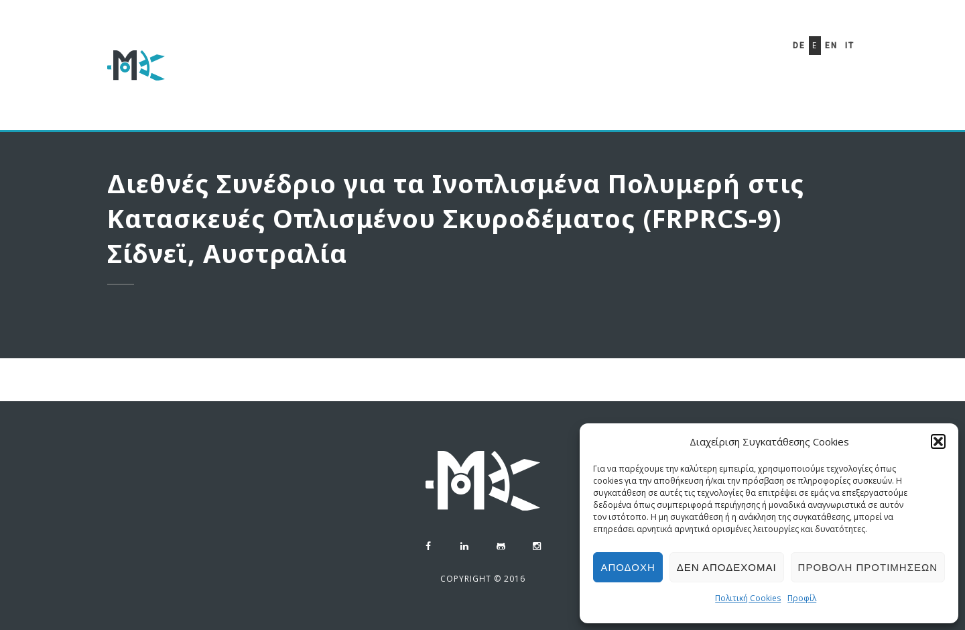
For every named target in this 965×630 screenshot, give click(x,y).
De (799, 45)
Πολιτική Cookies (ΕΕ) (391, 118)
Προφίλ (801, 598)
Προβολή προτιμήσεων (868, 567)
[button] (938, 441)
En (831, 45)
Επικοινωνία (685, 82)
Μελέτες (518, 74)
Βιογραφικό (433, 72)
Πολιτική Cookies (748, 598)
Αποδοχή (627, 567)
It (849, 45)
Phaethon (597, 78)
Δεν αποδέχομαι (727, 567)
